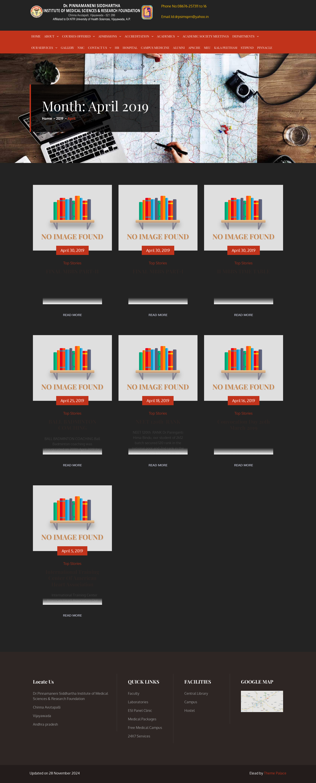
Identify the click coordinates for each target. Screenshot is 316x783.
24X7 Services (139, 736)
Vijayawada (42, 716)
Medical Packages (142, 719)
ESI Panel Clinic (140, 710)
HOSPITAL (130, 48)
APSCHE (194, 48)
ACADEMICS (166, 36)
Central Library (196, 693)
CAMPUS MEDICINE (155, 48)
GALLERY (67, 48)
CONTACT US (97, 48)
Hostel (189, 710)
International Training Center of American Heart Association (72, 577)
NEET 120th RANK (158, 421)
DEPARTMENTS (243, 36)
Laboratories (138, 702)
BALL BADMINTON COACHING (72, 424)
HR (117, 48)
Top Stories (72, 263)
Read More (72, 315)
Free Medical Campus (145, 727)
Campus (190, 702)
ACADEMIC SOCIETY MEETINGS (206, 36)
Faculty (133, 693)
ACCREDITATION (137, 36)
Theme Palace (275, 773)
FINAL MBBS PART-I (158, 271)
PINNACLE (264, 48)
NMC (80, 48)
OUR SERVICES (42, 48)
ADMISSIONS (107, 36)
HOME (36, 36)
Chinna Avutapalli (47, 707)
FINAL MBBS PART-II (72, 271)
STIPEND (247, 48)
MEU (207, 48)
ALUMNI (179, 48)
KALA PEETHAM (225, 48)
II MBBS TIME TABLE (243, 271)
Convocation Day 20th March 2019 (243, 424)
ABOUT (49, 36)
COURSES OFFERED (76, 36)
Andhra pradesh (45, 724)
